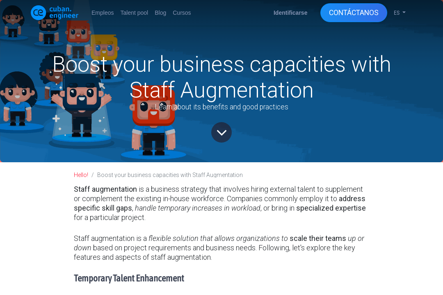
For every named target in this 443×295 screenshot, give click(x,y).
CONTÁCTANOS (354, 13)
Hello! (81, 175)
